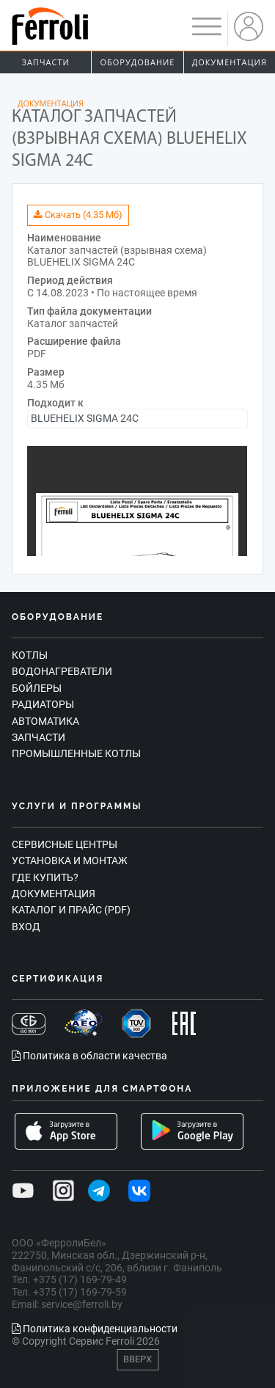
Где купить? (45, 877)
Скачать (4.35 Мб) (78, 214)
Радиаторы (43, 704)
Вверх (137, 1359)
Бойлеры (37, 688)
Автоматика (45, 721)
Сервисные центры (64, 844)
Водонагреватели (62, 671)
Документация (229, 61)
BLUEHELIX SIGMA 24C (85, 418)
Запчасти (46, 61)
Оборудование (137, 61)
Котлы (30, 655)
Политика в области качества (89, 1056)
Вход (26, 926)
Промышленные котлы (76, 753)
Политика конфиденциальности (94, 1328)
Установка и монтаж (70, 860)
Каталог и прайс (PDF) (71, 910)
